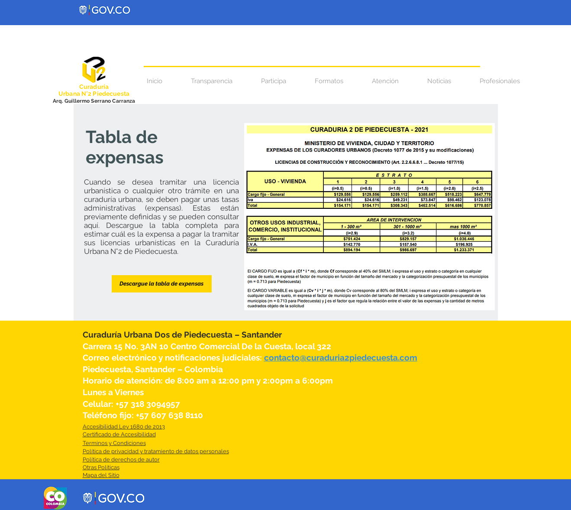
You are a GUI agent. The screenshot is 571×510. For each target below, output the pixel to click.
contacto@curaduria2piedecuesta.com (340, 357)
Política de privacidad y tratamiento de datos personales (156, 451)
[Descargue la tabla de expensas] (162, 283)
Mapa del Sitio (101, 475)
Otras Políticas (101, 467)
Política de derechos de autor (121, 459)
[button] (385, 81)
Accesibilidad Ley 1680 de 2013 (124, 426)
